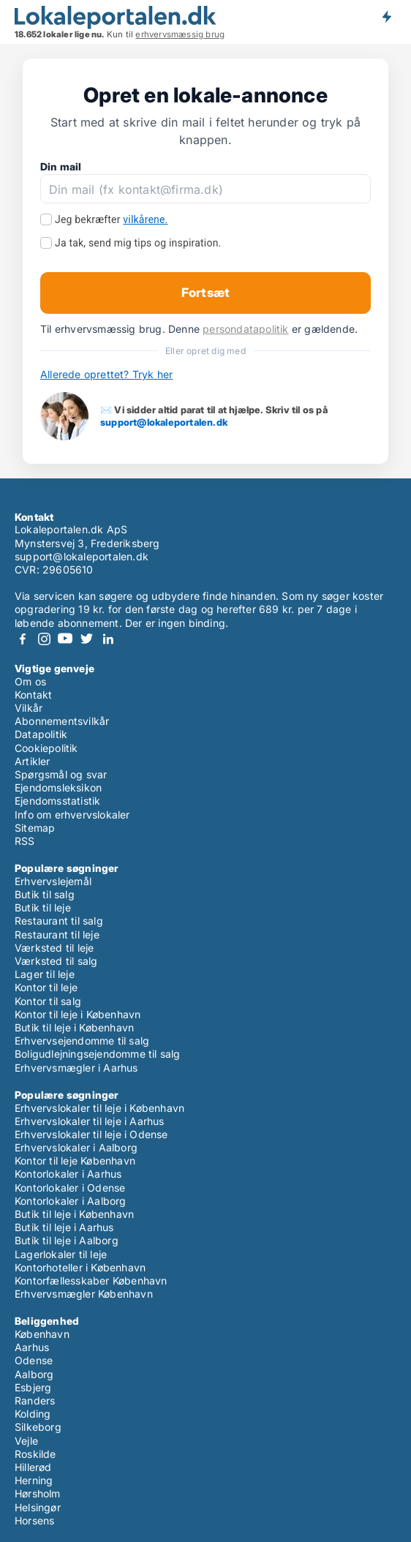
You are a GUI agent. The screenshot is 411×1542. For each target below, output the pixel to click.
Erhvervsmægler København (84, 1293)
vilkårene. (145, 219)
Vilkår (28, 708)
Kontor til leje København (75, 1160)
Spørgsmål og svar (61, 774)
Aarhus (32, 1347)
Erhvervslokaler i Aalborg (76, 1147)
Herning (34, 1480)
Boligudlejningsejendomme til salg (98, 1054)
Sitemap (35, 827)
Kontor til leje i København (77, 1014)
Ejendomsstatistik (57, 800)
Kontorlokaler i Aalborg (71, 1201)
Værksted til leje (54, 947)
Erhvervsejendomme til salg (82, 1040)
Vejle (26, 1440)
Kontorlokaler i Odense (70, 1187)
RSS (25, 841)
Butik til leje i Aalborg (66, 1240)
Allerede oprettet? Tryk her (106, 374)
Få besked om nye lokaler (386, 17)
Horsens (34, 1520)
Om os (30, 681)
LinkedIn (107, 639)
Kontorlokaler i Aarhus (68, 1173)
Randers (35, 1400)
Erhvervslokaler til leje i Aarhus (90, 1121)
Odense (34, 1360)
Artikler (32, 761)
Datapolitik (41, 734)
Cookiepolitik (46, 748)
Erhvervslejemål (53, 881)
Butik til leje (43, 907)
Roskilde (35, 1454)
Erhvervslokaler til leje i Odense (91, 1134)
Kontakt (33, 694)
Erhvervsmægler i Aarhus (76, 1067)
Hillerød (33, 1467)
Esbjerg (33, 1387)
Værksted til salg (56, 961)
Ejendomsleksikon (58, 787)
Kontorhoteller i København (80, 1267)
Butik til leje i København (74, 1027)
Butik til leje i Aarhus (64, 1227)
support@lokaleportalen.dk (163, 422)
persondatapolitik (245, 329)
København (42, 1334)
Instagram (44, 639)
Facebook (23, 639)
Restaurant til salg (59, 920)
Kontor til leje (46, 987)
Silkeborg (38, 1427)
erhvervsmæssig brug (180, 34)
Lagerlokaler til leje (61, 1254)
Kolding (32, 1413)
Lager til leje (45, 974)
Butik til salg (45, 894)
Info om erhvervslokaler (72, 814)
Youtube (65, 639)
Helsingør (38, 1507)
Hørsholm (38, 1493)
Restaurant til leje (57, 934)
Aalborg (34, 1374)
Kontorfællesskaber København (91, 1280)
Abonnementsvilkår (62, 721)
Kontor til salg (48, 1001)
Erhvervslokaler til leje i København (99, 1108)
